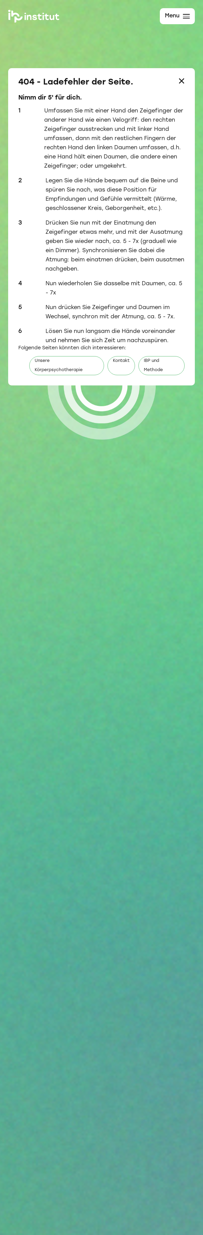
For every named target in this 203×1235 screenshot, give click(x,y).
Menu (177, 16)
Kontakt (121, 361)
